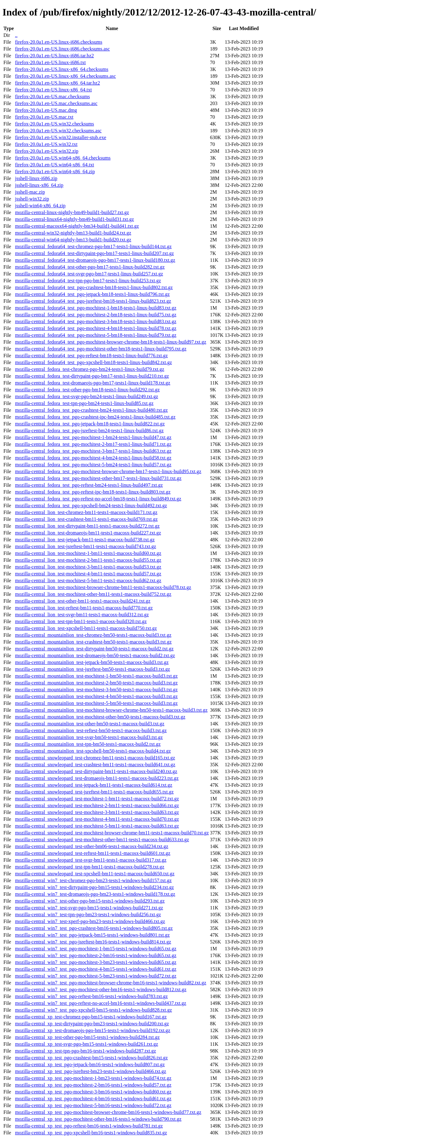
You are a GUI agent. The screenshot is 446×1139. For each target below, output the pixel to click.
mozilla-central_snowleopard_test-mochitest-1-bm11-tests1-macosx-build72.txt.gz (97, 798)
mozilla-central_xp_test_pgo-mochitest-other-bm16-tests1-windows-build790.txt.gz (98, 1119)
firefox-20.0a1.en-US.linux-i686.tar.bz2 (54, 55)
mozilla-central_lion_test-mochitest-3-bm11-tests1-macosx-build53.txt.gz (88, 567)
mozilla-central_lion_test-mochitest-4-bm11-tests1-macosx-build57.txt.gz (88, 573)
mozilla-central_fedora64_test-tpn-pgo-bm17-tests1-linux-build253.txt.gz (88, 280)
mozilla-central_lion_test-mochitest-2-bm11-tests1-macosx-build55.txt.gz (88, 560)
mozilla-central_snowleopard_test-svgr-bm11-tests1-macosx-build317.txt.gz (90, 860)
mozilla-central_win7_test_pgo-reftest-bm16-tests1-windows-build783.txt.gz (91, 996)
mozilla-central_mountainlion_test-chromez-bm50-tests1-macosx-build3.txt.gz (93, 635)
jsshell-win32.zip (32, 198)
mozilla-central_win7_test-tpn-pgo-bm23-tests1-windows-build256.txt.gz (88, 914)
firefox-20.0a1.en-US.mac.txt (44, 117)
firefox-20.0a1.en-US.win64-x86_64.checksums (62, 158)
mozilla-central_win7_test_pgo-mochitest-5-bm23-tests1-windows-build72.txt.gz (95, 975)
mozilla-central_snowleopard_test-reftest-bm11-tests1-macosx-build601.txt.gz (92, 853)
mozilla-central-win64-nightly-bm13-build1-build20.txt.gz (73, 239)
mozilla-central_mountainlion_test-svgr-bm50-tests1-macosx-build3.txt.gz (89, 737)
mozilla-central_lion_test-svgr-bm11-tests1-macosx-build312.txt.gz (82, 614)
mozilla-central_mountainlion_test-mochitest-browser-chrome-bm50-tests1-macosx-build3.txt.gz (111, 710)
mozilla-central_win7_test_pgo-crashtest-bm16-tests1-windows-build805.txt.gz (94, 928)
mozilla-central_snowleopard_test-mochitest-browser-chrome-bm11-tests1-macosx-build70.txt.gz (112, 832)
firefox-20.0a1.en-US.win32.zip (46, 151)
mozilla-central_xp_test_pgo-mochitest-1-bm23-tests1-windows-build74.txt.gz (93, 1078)
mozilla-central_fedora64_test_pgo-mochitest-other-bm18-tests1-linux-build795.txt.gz (100, 348)
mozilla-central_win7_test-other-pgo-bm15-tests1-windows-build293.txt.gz (89, 901)
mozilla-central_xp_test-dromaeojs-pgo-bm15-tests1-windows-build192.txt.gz (92, 1030)
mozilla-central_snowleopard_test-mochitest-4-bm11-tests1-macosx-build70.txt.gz (97, 819)
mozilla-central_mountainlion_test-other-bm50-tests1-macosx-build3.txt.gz (89, 723)
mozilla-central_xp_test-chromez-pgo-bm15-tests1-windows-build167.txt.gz (91, 1016)
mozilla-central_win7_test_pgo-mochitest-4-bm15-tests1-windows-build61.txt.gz (95, 969)
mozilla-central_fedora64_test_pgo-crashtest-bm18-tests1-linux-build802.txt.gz (94, 287)
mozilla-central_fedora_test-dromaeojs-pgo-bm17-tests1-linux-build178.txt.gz (92, 382)
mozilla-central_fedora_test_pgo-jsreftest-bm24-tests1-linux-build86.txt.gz (89, 430)
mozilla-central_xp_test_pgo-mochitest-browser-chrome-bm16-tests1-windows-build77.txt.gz (108, 1112)
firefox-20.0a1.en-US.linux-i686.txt (50, 62)
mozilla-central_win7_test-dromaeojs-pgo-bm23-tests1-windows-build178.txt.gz (95, 894)
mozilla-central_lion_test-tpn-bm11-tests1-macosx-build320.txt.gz (80, 621)
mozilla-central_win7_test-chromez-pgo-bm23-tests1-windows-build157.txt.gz (93, 880)
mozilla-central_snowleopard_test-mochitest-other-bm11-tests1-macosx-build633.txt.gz (102, 839)
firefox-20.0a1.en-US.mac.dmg (46, 110)
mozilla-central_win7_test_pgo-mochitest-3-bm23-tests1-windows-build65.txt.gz (95, 962)
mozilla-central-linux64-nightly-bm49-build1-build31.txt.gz (74, 219)
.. (16, 35)
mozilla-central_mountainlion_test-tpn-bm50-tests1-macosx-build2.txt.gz (87, 744)
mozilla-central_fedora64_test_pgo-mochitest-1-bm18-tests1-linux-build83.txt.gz (95, 307)
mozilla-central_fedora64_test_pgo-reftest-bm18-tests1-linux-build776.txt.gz (91, 355)
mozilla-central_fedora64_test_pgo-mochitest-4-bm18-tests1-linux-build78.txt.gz (95, 328)
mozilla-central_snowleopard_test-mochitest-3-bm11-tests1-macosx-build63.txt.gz (97, 812)
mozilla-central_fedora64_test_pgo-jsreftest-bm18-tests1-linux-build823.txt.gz (93, 301)
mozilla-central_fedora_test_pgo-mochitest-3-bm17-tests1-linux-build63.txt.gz (93, 451)
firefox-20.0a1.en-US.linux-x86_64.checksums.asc (65, 76)
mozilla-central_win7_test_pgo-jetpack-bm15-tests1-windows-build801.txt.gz (92, 935)
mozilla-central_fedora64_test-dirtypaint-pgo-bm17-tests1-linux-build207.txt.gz (94, 253)
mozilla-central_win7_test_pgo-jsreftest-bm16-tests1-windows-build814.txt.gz (93, 941)
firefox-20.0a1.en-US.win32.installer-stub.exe (60, 137)
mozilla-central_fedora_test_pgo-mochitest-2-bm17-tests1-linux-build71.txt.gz (93, 444)
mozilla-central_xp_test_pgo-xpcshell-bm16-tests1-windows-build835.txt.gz (91, 1132)
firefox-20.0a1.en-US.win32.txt (46, 144)
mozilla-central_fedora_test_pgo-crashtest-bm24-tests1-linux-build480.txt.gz (91, 410)
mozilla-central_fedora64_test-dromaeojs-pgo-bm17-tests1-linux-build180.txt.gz (95, 260)
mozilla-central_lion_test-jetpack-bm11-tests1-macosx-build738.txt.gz (85, 539)
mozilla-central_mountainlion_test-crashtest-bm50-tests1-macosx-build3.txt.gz (93, 641)
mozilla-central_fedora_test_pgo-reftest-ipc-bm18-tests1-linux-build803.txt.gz (92, 492)
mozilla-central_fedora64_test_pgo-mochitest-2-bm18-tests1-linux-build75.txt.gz (95, 314)
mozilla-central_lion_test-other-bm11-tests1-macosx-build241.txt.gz (82, 601)
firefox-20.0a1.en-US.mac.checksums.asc (56, 103)
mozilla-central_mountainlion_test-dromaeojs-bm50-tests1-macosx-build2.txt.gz (95, 655)
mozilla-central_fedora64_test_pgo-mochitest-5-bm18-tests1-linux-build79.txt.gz (95, 335)
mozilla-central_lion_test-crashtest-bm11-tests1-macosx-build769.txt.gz (86, 519)
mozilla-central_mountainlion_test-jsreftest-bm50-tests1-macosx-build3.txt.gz (92, 669)
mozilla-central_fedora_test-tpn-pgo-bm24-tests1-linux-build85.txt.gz (84, 403)
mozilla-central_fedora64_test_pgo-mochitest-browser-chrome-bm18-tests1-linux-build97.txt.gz (110, 342)
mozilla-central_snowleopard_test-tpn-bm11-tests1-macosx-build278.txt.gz (89, 866)
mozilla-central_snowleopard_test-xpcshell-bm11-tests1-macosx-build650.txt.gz (94, 873)
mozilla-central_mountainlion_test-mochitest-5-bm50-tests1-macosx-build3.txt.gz (96, 703)
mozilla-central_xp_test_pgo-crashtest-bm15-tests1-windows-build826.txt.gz (91, 1057)
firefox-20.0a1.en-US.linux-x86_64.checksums (61, 69)
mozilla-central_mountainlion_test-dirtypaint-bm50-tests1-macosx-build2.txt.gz (94, 648)
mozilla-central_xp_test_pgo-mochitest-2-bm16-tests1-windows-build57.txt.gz (93, 1085)
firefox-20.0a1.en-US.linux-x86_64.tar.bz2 (57, 83)
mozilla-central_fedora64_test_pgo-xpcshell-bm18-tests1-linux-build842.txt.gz (93, 362)
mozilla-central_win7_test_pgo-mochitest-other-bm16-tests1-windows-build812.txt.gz (100, 989)
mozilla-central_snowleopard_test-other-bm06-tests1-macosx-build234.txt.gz (91, 846)
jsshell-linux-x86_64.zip (39, 185)
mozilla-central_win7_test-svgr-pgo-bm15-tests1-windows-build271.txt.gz (89, 907)
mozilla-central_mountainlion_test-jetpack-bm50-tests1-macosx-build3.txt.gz (91, 662)
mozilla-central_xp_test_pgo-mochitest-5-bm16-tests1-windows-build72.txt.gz (93, 1105)
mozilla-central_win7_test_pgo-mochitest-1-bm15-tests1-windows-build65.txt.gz (95, 948)
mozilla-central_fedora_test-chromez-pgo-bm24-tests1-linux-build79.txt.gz (89, 369)
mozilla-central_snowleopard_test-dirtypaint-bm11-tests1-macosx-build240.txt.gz (96, 771)
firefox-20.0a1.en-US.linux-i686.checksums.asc (62, 48)
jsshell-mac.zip (30, 192)
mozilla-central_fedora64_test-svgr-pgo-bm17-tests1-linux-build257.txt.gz (89, 273)
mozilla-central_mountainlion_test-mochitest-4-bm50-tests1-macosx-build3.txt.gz (96, 696)
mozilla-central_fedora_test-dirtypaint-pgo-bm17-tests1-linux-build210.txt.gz (92, 376)
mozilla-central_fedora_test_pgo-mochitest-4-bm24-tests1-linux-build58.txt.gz (93, 457)
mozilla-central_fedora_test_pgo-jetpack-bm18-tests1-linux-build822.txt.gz (89, 423)
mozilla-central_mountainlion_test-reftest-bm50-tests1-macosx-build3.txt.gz (91, 730)
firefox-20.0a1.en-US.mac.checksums (52, 96)
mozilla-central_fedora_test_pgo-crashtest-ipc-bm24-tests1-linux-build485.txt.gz (95, 417)
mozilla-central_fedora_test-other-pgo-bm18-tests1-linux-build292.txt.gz (87, 389)
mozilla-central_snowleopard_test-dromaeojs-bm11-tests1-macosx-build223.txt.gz (96, 778)
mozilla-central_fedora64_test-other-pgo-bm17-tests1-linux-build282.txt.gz (89, 267)
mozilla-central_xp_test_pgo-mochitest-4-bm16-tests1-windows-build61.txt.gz (93, 1098)
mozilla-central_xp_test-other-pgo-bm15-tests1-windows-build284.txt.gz (87, 1037)
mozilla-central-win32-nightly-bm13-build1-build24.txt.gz (73, 232)
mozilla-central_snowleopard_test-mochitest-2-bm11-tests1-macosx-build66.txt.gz (97, 805)
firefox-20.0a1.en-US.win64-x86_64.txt (54, 164)
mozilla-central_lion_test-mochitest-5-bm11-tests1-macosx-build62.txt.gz (88, 580)
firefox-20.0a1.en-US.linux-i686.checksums (58, 42)
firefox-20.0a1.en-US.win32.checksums (54, 123)
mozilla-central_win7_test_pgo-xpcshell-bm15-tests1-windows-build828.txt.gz (93, 1010)
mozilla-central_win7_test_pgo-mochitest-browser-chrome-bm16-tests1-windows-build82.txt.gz (110, 982)
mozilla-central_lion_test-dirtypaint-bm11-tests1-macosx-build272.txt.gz (87, 526)
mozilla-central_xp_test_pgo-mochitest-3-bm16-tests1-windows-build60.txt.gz (93, 1091)
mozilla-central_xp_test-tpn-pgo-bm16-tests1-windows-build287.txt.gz (85, 1050)
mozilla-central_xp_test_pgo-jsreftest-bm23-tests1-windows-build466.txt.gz (90, 1071)
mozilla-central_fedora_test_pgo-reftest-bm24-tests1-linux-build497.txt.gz (89, 485)
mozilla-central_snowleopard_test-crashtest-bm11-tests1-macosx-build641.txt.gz (95, 764)
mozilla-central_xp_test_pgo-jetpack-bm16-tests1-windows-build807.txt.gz (89, 1064)
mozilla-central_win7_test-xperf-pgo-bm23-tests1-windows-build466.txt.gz (90, 921)
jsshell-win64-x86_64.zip (40, 205)
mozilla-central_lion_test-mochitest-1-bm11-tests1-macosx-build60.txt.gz (88, 553)
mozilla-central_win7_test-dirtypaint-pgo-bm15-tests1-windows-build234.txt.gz (94, 887)
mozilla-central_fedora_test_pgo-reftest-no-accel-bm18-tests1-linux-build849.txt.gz (98, 498)
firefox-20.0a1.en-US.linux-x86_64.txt (53, 89)
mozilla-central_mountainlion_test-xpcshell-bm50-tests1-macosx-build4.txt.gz (93, 751)
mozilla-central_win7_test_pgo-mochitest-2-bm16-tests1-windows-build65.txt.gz (95, 955)
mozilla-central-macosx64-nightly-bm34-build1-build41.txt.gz (77, 226)
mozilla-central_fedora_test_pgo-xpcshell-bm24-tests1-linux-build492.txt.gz (91, 505)
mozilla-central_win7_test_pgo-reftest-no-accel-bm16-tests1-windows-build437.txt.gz (100, 1003)
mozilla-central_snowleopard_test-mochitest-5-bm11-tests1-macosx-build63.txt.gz (97, 826)
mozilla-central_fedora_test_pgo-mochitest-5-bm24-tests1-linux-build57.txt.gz (93, 464)
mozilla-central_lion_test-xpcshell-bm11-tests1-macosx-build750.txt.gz (86, 628)
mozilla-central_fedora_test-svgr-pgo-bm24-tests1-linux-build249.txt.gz (86, 396)
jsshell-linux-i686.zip (36, 178)
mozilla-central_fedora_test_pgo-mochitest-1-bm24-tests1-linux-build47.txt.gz (93, 437)
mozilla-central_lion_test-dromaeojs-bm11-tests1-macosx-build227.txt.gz (88, 532)
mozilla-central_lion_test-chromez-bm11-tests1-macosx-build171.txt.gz (86, 512)
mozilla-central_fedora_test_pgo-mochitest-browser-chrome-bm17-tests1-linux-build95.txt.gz (108, 471)
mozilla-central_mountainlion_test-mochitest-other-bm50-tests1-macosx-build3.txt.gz (100, 716)
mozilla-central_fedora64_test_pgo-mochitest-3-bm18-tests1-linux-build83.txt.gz (95, 321)
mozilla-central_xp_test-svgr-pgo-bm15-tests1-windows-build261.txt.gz (86, 1044)
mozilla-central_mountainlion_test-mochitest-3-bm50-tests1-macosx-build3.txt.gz (96, 689)
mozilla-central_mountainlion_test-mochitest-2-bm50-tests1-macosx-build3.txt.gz (96, 682)
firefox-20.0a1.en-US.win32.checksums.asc (58, 130)
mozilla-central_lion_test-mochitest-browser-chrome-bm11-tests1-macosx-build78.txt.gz (103, 587)
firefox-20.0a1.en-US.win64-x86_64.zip (55, 171)
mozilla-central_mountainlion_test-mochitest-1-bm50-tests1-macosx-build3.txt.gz (96, 676)
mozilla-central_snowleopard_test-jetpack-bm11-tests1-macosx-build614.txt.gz (93, 785)
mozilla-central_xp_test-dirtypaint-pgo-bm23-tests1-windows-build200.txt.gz (92, 1023)
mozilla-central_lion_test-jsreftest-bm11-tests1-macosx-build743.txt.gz (85, 546)
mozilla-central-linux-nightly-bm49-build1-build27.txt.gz (72, 212)
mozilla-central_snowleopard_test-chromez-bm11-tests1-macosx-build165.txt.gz (95, 757)
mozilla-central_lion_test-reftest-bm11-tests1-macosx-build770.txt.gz (84, 607)
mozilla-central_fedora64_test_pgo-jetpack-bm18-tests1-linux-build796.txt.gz (92, 294)
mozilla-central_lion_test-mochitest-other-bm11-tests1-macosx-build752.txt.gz (93, 594)
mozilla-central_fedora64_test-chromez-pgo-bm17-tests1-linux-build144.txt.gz (93, 246)
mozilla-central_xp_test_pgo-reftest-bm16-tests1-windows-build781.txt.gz (89, 1125)
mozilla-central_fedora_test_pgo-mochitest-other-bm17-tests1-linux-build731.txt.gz (98, 478)
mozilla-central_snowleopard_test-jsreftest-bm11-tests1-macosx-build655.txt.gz (94, 791)
